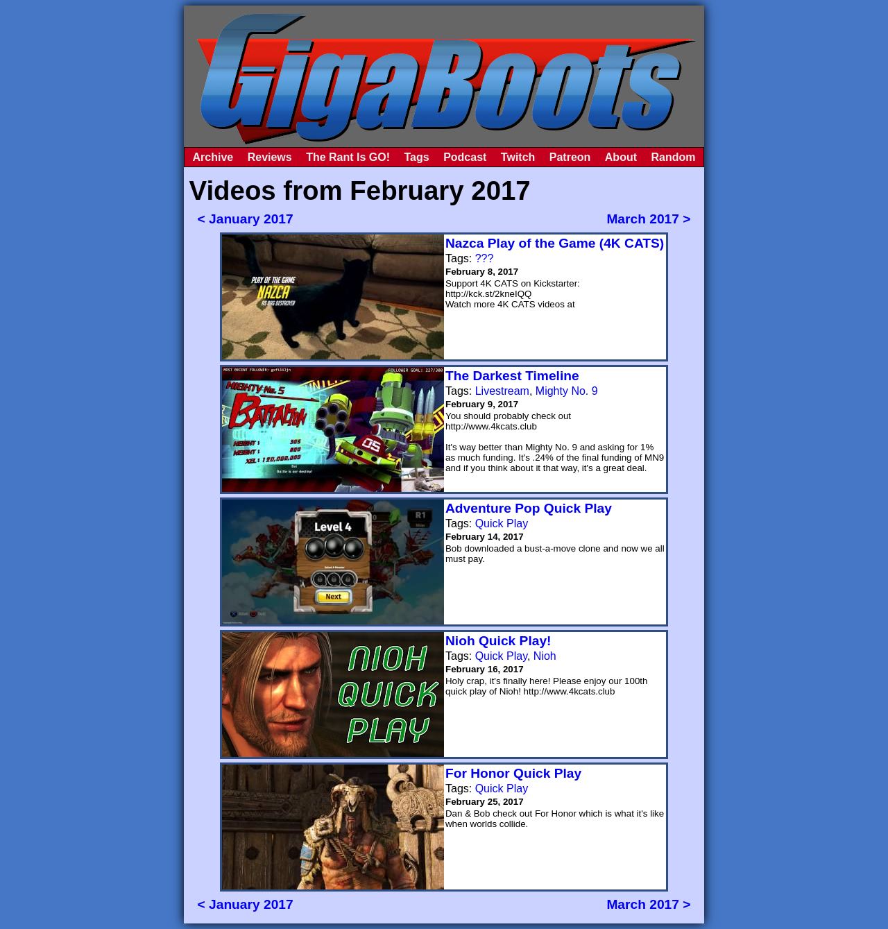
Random (673, 157)
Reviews (270, 157)
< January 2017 (245, 219)
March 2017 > (648, 219)
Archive (213, 157)
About (621, 157)
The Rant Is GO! (348, 157)
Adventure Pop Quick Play (528, 508)
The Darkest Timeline (512, 375)
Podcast (464, 157)
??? (484, 258)
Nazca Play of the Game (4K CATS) (554, 243)
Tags (416, 157)
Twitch (518, 157)
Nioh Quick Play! (498, 640)
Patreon (570, 157)
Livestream (502, 391)
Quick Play (501, 523)
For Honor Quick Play (513, 773)
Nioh (544, 656)
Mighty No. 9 (567, 391)
